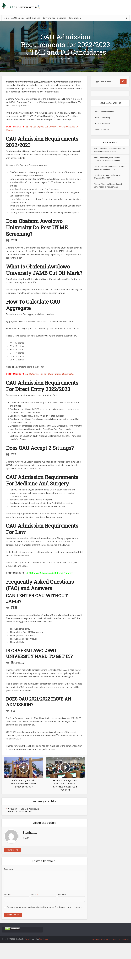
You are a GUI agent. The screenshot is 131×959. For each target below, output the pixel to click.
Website (62, 894)
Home (6, 18)
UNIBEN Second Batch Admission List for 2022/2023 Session (23, 810)
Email (34, 894)
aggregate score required (62, 552)
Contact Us (125, 939)
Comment (8, 869)
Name (8, 894)
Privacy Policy (106, 939)
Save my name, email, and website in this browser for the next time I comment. (44, 907)
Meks (27, 939)
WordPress (43, 939)
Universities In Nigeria (54, 18)
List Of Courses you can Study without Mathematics (49, 374)
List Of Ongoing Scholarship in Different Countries (49, 573)
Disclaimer (96, 939)
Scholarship (74, 18)
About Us (116, 939)
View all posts (12, 850)
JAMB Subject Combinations (25, 18)
